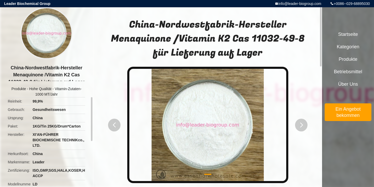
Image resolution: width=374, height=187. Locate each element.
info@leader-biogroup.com (299, 4)
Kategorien (348, 46)
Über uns (348, 84)
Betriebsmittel (348, 71)
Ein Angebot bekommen (347, 112)
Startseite (348, 34)
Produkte (18, 89)
